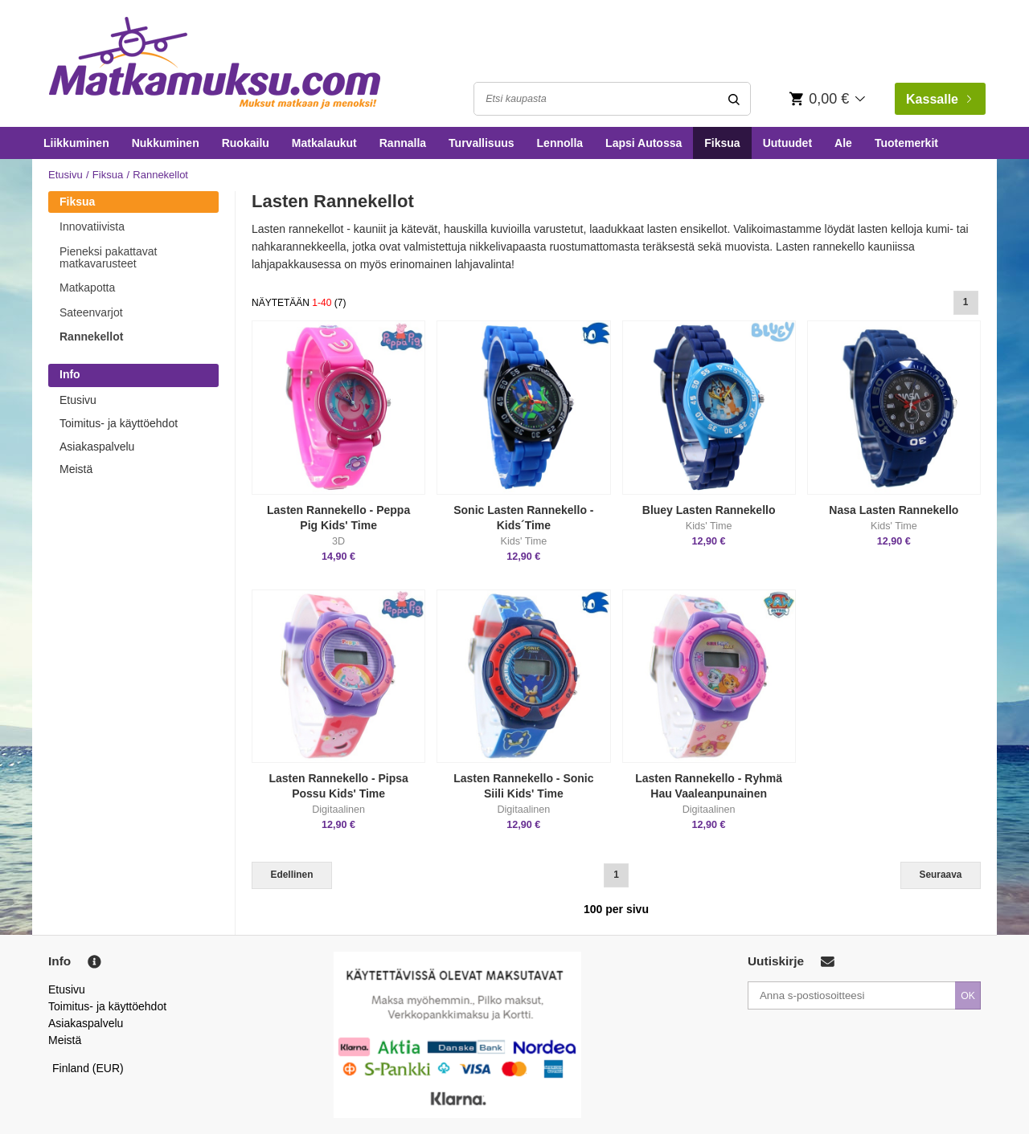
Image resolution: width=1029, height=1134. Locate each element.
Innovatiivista (92, 226)
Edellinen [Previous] (292, 874)
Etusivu (65, 175)
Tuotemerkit (906, 143)
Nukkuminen (165, 143)
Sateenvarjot (91, 312)
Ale (843, 143)
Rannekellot (91, 336)
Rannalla (402, 143)
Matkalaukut (324, 143)
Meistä (75, 469)
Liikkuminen (76, 143)
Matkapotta (87, 287)
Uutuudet (787, 143)
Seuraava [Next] (941, 874)
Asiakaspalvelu (96, 446)
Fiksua (722, 143)
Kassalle (938, 99)
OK (968, 995)
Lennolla (560, 143)
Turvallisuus (481, 143)
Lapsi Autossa (643, 143)
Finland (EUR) (88, 1068)
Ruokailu (245, 143)
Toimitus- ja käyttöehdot (118, 423)
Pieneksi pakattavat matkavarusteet (108, 257)
